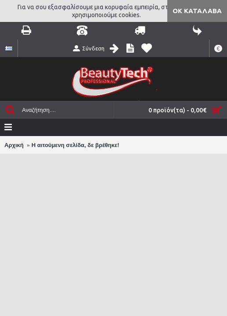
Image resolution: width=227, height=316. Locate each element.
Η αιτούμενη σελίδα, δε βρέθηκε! (75, 145)
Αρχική (14, 145)
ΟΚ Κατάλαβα (197, 10)
